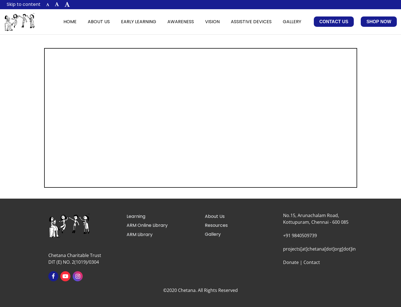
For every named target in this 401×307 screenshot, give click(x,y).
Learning (136, 216)
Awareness (180, 21)
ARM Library (140, 234)
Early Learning (138, 21)
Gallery (292, 21)
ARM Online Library (147, 225)
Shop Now (378, 21)
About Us (99, 21)
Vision (212, 21)
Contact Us (333, 21)
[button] (47, 4)
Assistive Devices (251, 21)
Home (70, 21)
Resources (216, 225)
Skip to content (24, 4)
